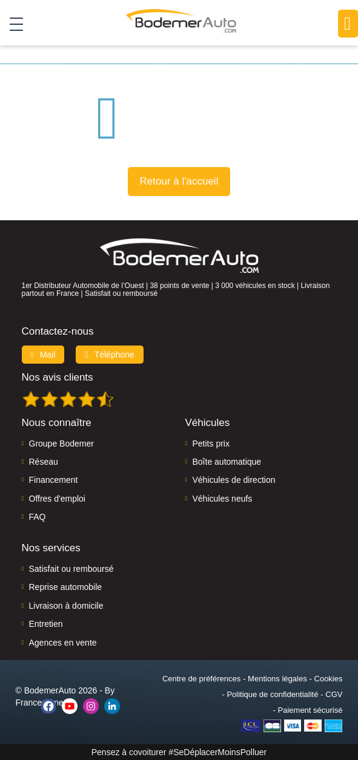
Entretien (46, 624)
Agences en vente (63, 642)
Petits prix (211, 443)
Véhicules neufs (223, 498)
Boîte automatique (227, 462)
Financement (53, 480)
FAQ (37, 517)
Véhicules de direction (234, 480)
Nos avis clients (57, 377)
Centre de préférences (201, 678)
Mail (43, 354)
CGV (333, 694)
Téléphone (109, 354)
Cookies (328, 678)
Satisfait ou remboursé (71, 569)
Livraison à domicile (66, 606)
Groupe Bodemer (61, 443)
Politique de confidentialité (272, 694)
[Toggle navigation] (12, 23)
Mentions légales (277, 678)
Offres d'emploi (57, 498)
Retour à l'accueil (179, 181)
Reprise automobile (65, 587)
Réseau (43, 462)
